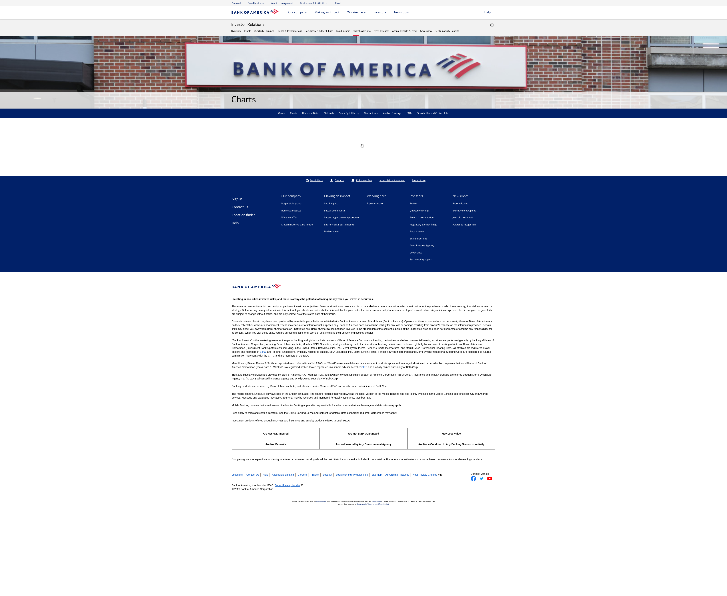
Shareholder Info (362, 31)
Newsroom (401, 12)
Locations (237, 474)
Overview (236, 31)
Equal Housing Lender (287, 485)
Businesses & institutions (313, 3)
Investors (379, 12)
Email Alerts (314, 180)
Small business (256, 3)
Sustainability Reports (447, 31)
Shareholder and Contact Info (432, 113)
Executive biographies (464, 210)
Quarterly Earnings (264, 31)
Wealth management (282, 3)
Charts (293, 113)
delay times (376, 501)
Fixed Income (343, 31)
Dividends (329, 113)
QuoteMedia (321, 501)
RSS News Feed (364, 180)
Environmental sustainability (339, 224)
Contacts (339, 180)
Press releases (460, 203)
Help (235, 223)
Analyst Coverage (392, 113)
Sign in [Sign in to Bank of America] (237, 199)
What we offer (289, 217)
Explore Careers (375, 203)
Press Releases (381, 31)
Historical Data (310, 113)
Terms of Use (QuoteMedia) (378, 504)
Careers (302, 474)
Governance (426, 31)
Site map (376, 474)
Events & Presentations (289, 31)
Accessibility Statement (392, 180)
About (338, 3)
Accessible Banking (283, 474)
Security (327, 474)
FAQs (409, 113)
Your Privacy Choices (425, 474)
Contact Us (252, 474)
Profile (247, 31)
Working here (356, 12)
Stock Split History (349, 113)
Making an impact (327, 12)
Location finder (243, 215)
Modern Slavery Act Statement (297, 224)
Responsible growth (291, 203)
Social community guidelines (352, 474)
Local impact (331, 203)
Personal (236, 3)
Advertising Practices (397, 474)
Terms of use (418, 180)
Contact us (240, 207)
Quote (281, 113)
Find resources (332, 231)
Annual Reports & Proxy (404, 31)
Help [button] (487, 12)
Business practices (291, 210)
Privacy (315, 474)
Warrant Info (371, 113)
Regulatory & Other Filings (319, 31)
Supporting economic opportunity (341, 217)
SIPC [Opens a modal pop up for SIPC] (263, 351)
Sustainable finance (334, 210)
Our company (297, 12)
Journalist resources (463, 217)
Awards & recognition (464, 224)
